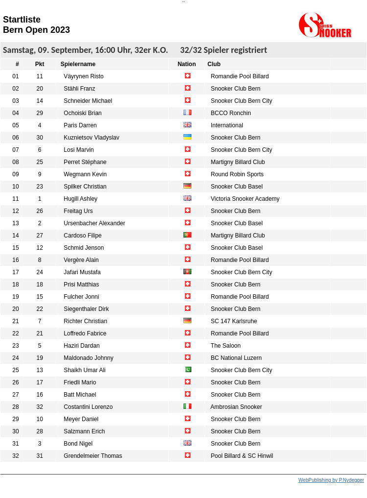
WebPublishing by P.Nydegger (331, 480)
